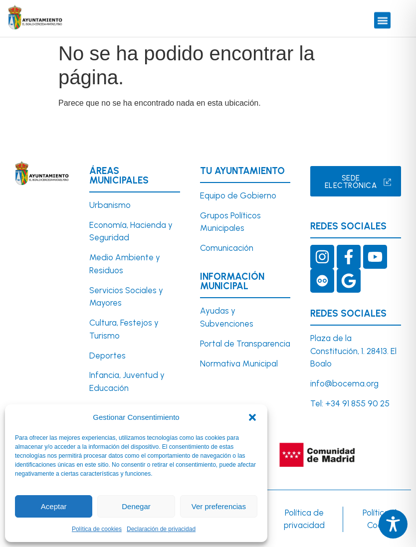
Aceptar (54, 506)
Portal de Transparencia (245, 344)
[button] (252, 417)
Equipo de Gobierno (238, 195)
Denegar (136, 506)
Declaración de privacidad (161, 529)
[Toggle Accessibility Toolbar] (393, 524)
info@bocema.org (344, 383)
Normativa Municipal (239, 363)
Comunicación (226, 248)
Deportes (107, 356)
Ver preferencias (219, 506)
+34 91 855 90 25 (357, 403)
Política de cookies (97, 529)
